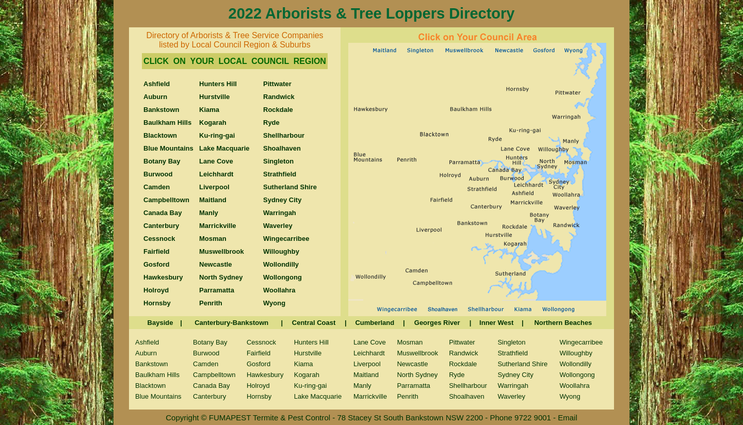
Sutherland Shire (522, 364)
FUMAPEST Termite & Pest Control (271, 417)
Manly (362, 385)
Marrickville (370, 396)
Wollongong (576, 375)
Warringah (512, 385)
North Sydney (417, 375)
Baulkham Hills (157, 375)
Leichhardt (369, 353)
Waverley (511, 396)
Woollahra (574, 385)
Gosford (258, 364)
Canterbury (209, 396)
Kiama (303, 364)
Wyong (569, 396)
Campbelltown (214, 375)
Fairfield (258, 353)
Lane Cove (369, 342)
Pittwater (462, 342)
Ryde (456, 375)
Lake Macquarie (318, 396)
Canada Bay (211, 385)
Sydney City (515, 375)
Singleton (511, 342)
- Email (565, 417)
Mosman (410, 342)
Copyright (182, 417)
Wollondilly (575, 364)
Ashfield (147, 342)
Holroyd (258, 385)
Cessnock (261, 342)
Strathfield (512, 353)
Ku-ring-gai (310, 385)
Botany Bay (210, 342)
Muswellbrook (417, 353)
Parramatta (413, 385)
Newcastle (412, 364)
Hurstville (307, 353)
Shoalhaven (466, 396)
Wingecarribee (581, 342)
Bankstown (151, 364)
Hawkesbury (265, 375)
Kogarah (306, 375)
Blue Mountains (158, 396)
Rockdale (463, 364)
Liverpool (367, 364)
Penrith (407, 396)
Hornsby (259, 396)
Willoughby (575, 353)
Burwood (206, 353)
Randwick (463, 353)
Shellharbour (468, 385)
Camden (205, 364)
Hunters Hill (311, 342)
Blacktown (150, 385)
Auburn (146, 353)
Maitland (366, 375)
